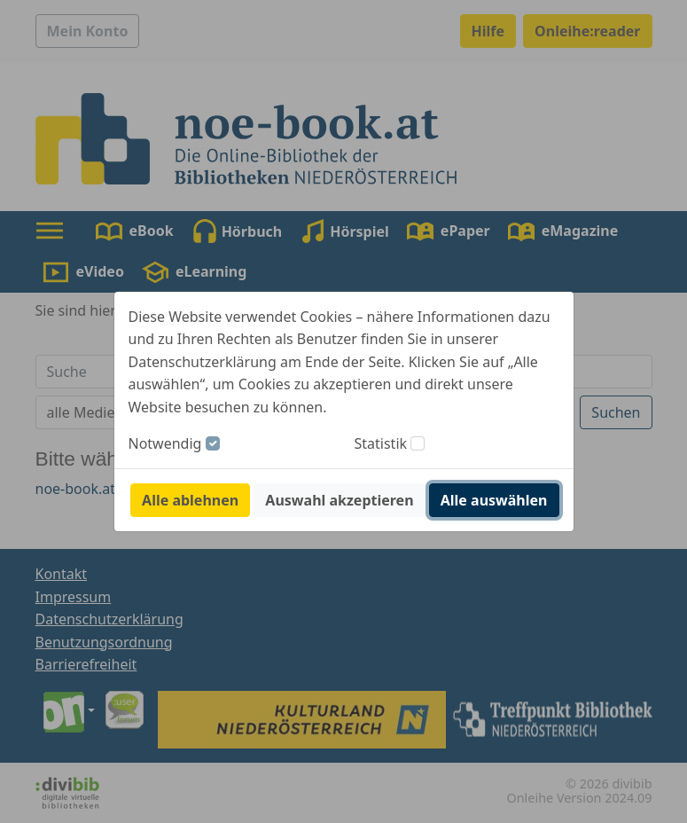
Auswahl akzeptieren (339, 500)
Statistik (381, 443)
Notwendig (165, 443)
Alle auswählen (494, 500)
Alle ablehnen (190, 500)
